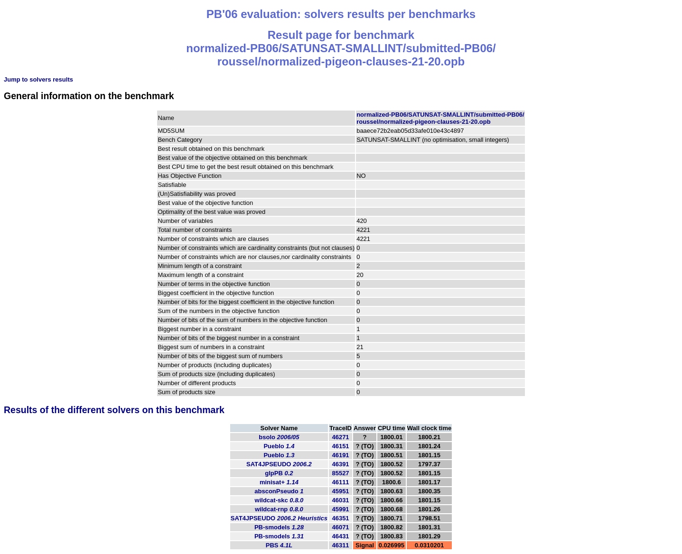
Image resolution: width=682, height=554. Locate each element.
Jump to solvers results (38, 79)
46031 (340, 500)
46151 (340, 446)
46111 (340, 482)
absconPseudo (278, 491)
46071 (340, 527)
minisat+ (279, 482)
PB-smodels (279, 527)
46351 (340, 518)
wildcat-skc (279, 500)
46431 (340, 536)
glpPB (279, 473)
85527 (340, 473)
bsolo (279, 437)
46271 (340, 437)
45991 (340, 509)
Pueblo (278, 446)
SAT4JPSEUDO (279, 464)
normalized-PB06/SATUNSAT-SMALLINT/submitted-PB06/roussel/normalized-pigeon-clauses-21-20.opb (440, 118)
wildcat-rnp (279, 509)
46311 (340, 545)
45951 (340, 491)
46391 (340, 464)
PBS (279, 545)
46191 (340, 455)
